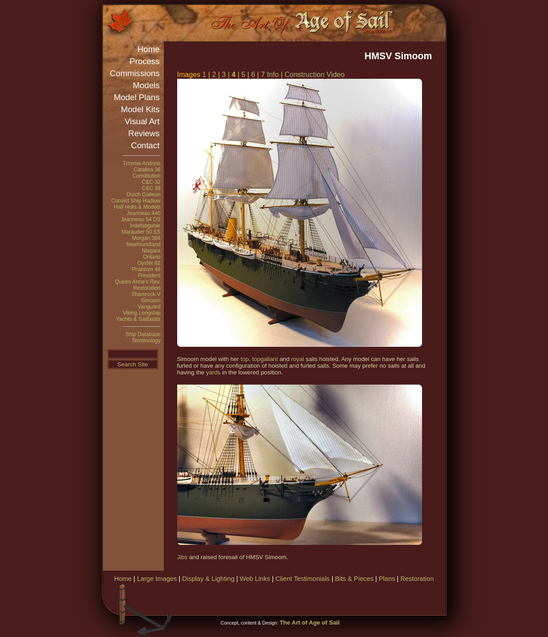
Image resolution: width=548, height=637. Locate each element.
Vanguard (149, 307)
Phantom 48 (146, 269)
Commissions (135, 73)
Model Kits (140, 109)
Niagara (151, 250)
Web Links (255, 578)
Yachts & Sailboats (138, 319)
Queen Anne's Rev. (137, 282)
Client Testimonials (303, 578)
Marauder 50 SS (141, 232)
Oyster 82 (148, 263)
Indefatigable (145, 226)
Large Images (157, 578)
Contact (145, 145)
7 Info (270, 74)
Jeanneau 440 (143, 213)
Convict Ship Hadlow (136, 201)
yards (213, 372)
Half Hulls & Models (137, 207)
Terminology (146, 340)
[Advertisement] (340, 597)
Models (146, 85)
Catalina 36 (147, 169)
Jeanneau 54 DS (140, 219)
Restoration (146, 288)
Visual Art (142, 121)
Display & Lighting (208, 578)
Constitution (146, 176)
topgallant (265, 359)
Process (144, 61)
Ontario (151, 257)
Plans (387, 578)
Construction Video (314, 74)
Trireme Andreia (142, 163)
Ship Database (143, 334)
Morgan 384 (146, 238)
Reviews (144, 133)
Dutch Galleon (143, 194)
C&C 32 (151, 182)
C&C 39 (151, 188)
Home (149, 49)
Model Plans (137, 97)
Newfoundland (143, 244)
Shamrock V (145, 294)
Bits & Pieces (354, 578)
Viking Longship (142, 313)
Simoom (150, 300)
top (244, 359)
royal (297, 359)
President (149, 275)
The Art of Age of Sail (310, 622)
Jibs (182, 557)
